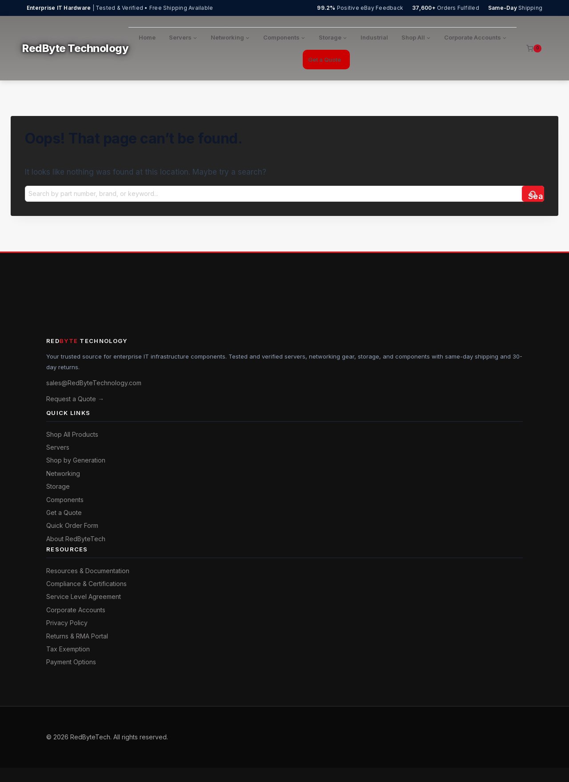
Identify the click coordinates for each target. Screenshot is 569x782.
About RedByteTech (75, 539)
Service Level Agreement (83, 596)
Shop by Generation (75, 460)
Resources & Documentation (87, 571)
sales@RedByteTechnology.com (93, 383)
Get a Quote (324, 59)
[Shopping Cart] (534, 48)
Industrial (374, 37)
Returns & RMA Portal (77, 636)
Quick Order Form (72, 525)
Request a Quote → (75, 399)
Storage (58, 486)
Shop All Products (72, 434)
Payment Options (71, 662)
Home (147, 37)
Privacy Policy (67, 622)
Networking (63, 473)
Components (65, 499)
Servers (57, 447)
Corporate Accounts (75, 610)
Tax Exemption (68, 649)
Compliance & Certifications (86, 583)
